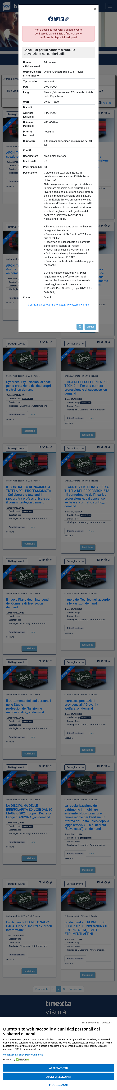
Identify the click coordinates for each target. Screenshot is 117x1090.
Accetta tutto (58, 1068)
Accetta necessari (58, 1077)
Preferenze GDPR (58, 1085)
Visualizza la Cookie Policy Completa (23, 1054)
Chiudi (90, 326)
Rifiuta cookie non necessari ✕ (97, 1022)
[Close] (95, 9)
